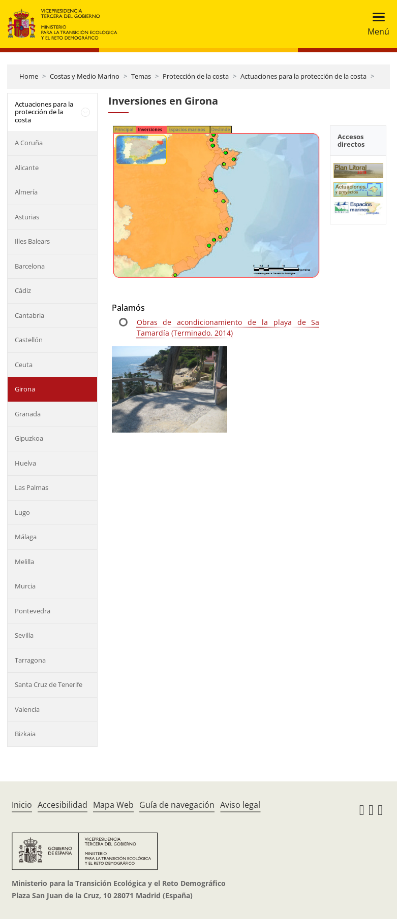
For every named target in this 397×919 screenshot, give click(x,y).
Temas (141, 76)
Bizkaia (25, 733)
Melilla (24, 561)
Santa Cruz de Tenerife (48, 684)
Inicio (22, 804)
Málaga (26, 536)
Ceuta (24, 364)
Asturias (27, 216)
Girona (25, 388)
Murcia (25, 585)
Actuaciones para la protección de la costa (303, 76)
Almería (26, 191)
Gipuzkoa (29, 438)
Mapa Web (113, 804)
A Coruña (29, 142)
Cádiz (23, 290)
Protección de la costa (196, 76)
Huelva (25, 463)
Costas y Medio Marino (84, 76)
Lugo (22, 512)
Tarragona (30, 660)
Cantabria (29, 315)
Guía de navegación (177, 804)
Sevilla (24, 635)
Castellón (29, 339)
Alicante (27, 167)
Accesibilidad (62, 804)
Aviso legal (240, 804)
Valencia (27, 709)
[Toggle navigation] (375, 24)
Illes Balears (32, 241)
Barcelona (30, 266)
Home (28, 76)
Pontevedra (32, 610)
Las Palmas (31, 487)
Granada (28, 413)
